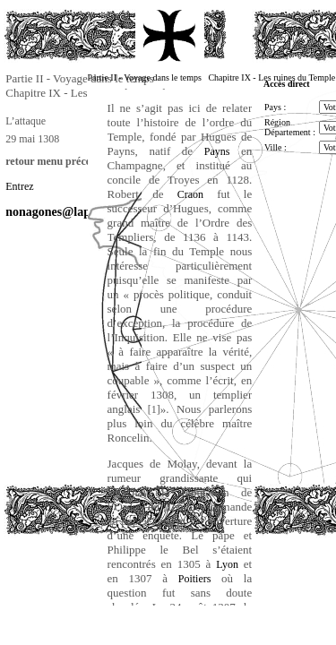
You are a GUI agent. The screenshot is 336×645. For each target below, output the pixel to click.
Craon (190, 194)
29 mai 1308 (32, 139)
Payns (217, 151)
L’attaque (25, 121)
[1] (154, 409)
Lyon (227, 564)
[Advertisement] (93, 577)
